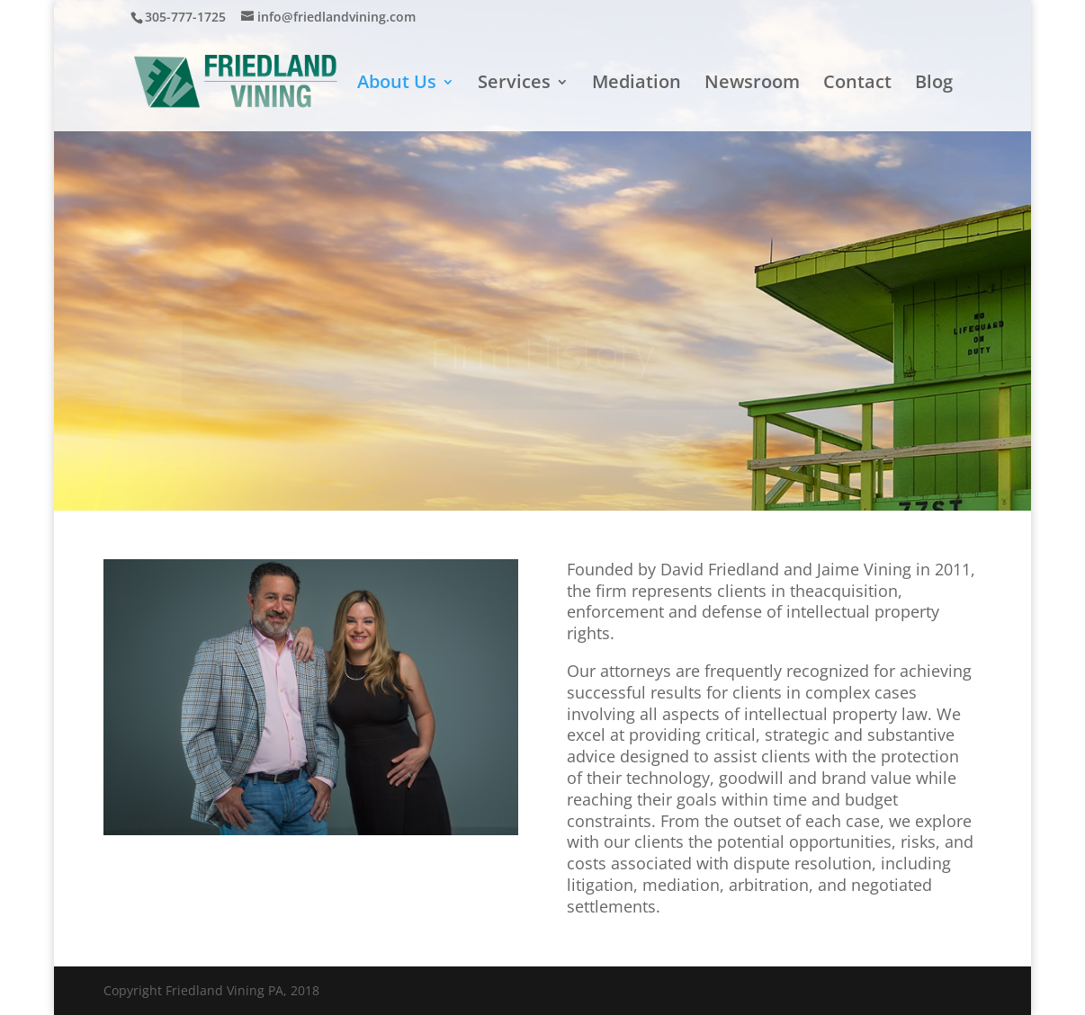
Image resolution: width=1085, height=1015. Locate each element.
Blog (934, 84)
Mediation (636, 84)
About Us (396, 84)
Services (514, 84)
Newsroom (752, 84)
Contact (857, 84)
